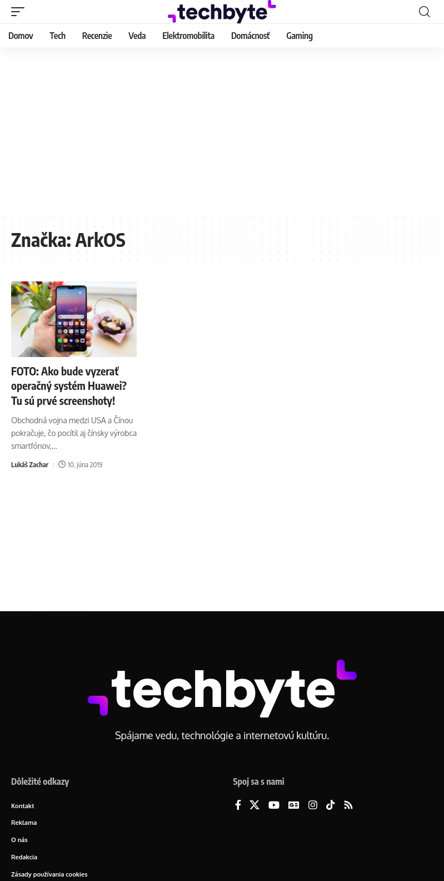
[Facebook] (238, 805)
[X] (254, 805)
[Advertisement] (222, 131)
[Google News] (294, 805)
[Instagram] (313, 805)
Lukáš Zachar (30, 463)
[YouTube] (274, 805)
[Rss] (348, 805)
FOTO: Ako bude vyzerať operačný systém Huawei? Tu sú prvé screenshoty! (70, 385)
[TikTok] (331, 805)
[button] (20, 11)
